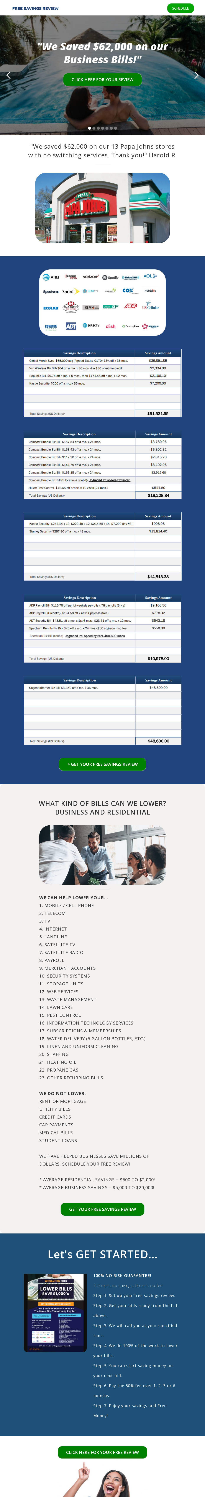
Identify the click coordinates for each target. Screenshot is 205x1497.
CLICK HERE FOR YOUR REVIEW (102, 80)
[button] (8, 75)
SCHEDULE (180, 8)
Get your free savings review (102, 1210)
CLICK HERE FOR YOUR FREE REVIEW (102, 1453)
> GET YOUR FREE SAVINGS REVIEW (102, 764)
